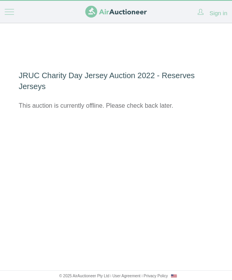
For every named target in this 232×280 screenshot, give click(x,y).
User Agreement (126, 276)
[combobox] (174, 276)
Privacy (155, 276)
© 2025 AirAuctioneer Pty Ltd (84, 276)
